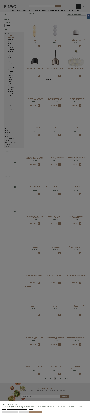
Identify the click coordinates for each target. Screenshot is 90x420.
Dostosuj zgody (24, 412)
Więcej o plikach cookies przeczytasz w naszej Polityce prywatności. (17, 409)
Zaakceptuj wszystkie (35, 412)
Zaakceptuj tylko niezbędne (10, 412)
